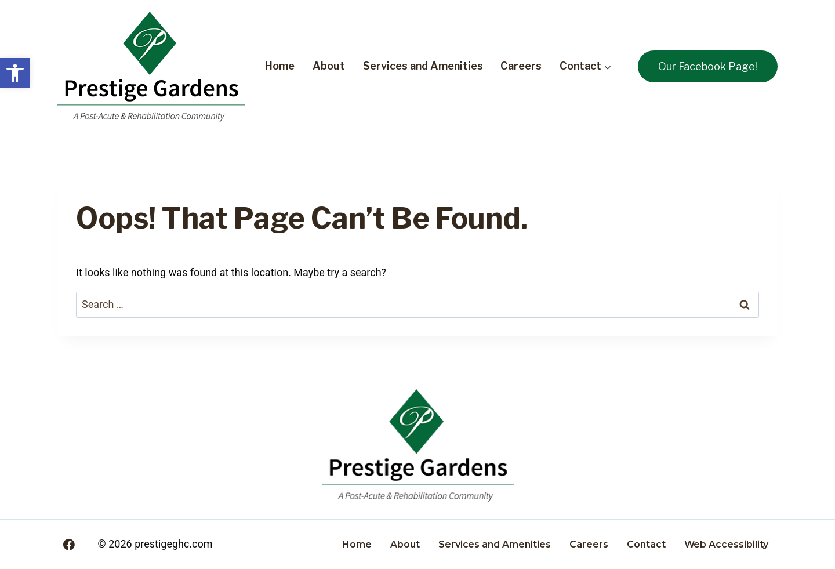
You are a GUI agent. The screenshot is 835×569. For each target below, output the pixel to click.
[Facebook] (69, 544)
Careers (521, 66)
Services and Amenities (423, 66)
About (329, 66)
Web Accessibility (726, 544)
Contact (646, 544)
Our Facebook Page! (707, 66)
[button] (15, 73)
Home (280, 66)
